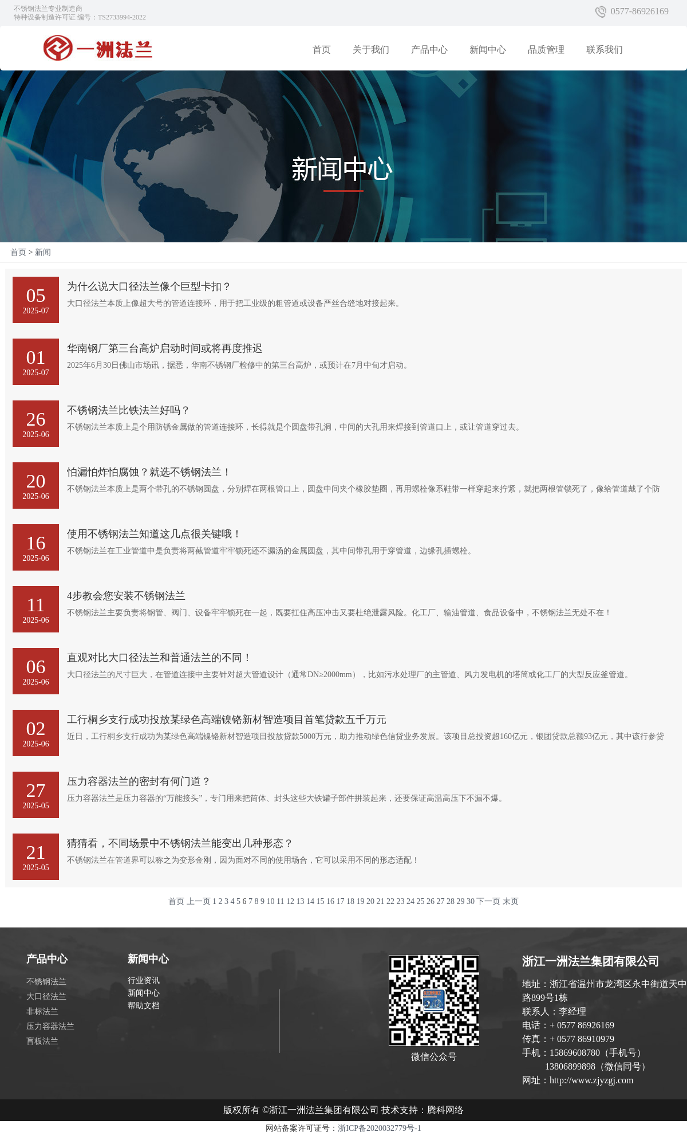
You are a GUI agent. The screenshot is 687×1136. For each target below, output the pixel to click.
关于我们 (371, 49)
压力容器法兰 (50, 1026)
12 (290, 901)
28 (451, 901)
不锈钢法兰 (46, 981)
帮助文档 (144, 1005)
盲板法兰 (42, 1041)
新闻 (43, 252)
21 (380, 901)
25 (420, 901)
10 (271, 901)
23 (400, 901)
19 (360, 901)
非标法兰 (42, 1011)
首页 (322, 49)
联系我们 (604, 49)
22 (390, 901)
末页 (511, 901)
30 (471, 901)
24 (410, 901)
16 (330, 901)
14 (310, 901)
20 (370, 901)
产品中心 (429, 49)
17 (340, 901)
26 (431, 901)
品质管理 (546, 49)
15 (320, 901)
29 (460, 901)
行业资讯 (144, 980)
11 (280, 901)
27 (440, 901)
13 (300, 901)
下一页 (488, 901)
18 (350, 901)
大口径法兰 (46, 996)
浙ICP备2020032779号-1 (379, 1128)
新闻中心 (487, 49)
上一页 (199, 901)
